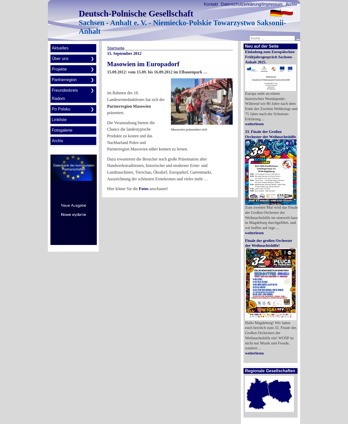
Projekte (59, 69)
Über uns (60, 58)
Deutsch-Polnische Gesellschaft (136, 13)
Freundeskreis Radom (65, 94)
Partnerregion (64, 80)
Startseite (116, 48)
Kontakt (211, 4)
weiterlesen (254, 124)
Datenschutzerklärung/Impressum (251, 4)
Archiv (291, 4)
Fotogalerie (62, 130)
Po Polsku (61, 109)
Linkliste (59, 119)
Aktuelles (60, 48)
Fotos (144, 188)
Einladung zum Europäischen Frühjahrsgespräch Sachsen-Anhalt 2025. (269, 56)
